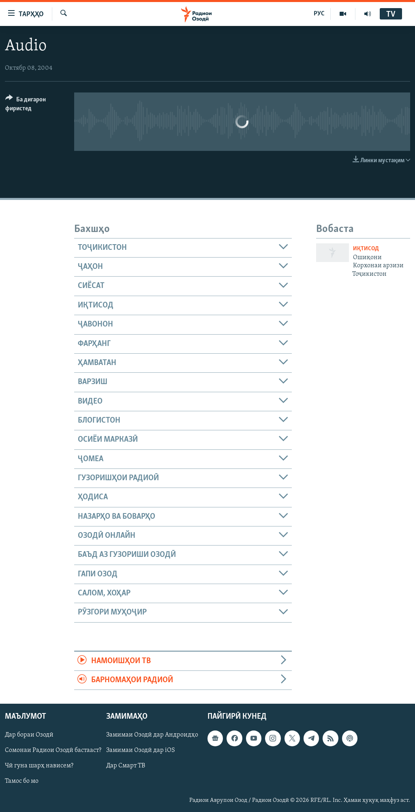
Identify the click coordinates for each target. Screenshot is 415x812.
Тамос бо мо (22, 781)
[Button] (34, 105)
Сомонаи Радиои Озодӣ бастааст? (53, 751)
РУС (319, 14)
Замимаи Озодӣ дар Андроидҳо (152, 735)
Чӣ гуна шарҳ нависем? (39, 766)
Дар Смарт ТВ (125, 766)
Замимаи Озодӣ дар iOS (140, 751)
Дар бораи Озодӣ (29, 735)
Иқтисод (366, 249)
